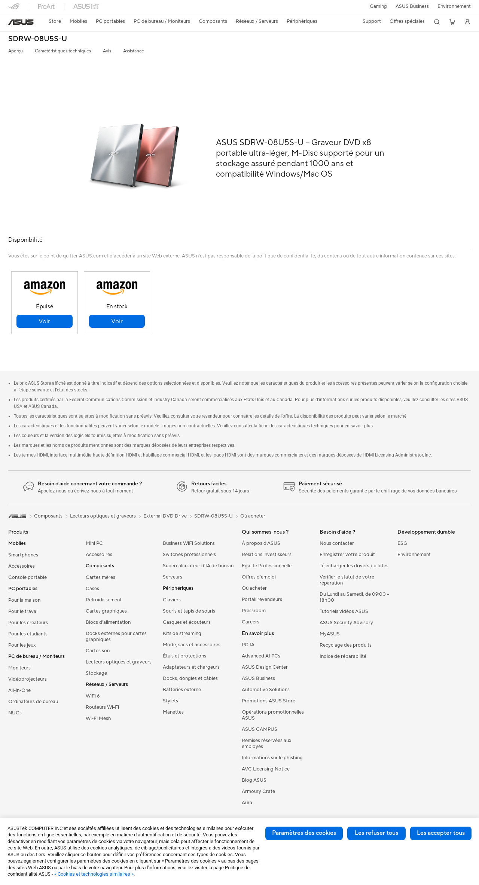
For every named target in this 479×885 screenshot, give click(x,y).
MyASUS (330, 634)
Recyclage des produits (346, 645)
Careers (250, 622)
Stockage (96, 673)
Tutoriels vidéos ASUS (344, 611)
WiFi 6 (93, 696)
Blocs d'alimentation (108, 622)
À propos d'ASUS (261, 543)
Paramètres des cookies (304, 833)
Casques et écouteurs (187, 622)
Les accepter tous (441, 833)
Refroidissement (104, 600)
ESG (402, 543)
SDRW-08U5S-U (37, 39)
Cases (92, 589)
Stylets (170, 701)
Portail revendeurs (262, 599)
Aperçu (15, 51)
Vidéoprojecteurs (27, 679)
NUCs (15, 713)
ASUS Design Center (265, 667)
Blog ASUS (254, 780)
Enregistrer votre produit (347, 555)
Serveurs (172, 577)
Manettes (173, 712)
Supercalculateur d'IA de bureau (198, 566)
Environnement (454, 6)
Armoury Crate (258, 791)
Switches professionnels (189, 555)
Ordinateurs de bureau (33, 702)
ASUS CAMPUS (259, 729)
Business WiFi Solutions (189, 543)
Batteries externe (182, 690)
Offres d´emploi (259, 577)
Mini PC (94, 543)
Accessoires (21, 566)
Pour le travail (23, 611)
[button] (376, 6)
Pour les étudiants (28, 634)
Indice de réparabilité (343, 656)
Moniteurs (19, 668)
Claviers (172, 600)
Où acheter (252, 516)
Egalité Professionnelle (267, 566)
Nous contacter (337, 543)
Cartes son (98, 651)
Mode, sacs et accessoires (191, 645)
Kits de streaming (182, 634)
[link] (21, 22)
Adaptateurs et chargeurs (191, 667)
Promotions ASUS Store (268, 701)
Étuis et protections (184, 656)
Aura (247, 803)
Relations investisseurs (267, 555)
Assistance (133, 51)
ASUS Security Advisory (346, 623)
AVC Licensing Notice (266, 769)
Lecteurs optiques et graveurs (119, 662)
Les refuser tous (376, 833)
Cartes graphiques (106, 611)
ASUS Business (411, 6)
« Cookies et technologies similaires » (94, 874)
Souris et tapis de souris (189, 611)
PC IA (248, 645)
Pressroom (254, 611)
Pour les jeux (22, 645)
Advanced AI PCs (261, 656)
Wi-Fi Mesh (98, 718)
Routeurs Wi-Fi (102, 707)
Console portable (27, 577)
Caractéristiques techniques (63, 51)
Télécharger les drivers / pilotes (354, 566)
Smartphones (23, 555)
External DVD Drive (165, 516)
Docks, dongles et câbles (190, 678)
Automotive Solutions (266, 690)
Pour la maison (24, 600)
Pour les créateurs (28, 623)
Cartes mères (100, 577)
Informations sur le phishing (272, 758)
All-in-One (19, 690)
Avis (107, 51)
